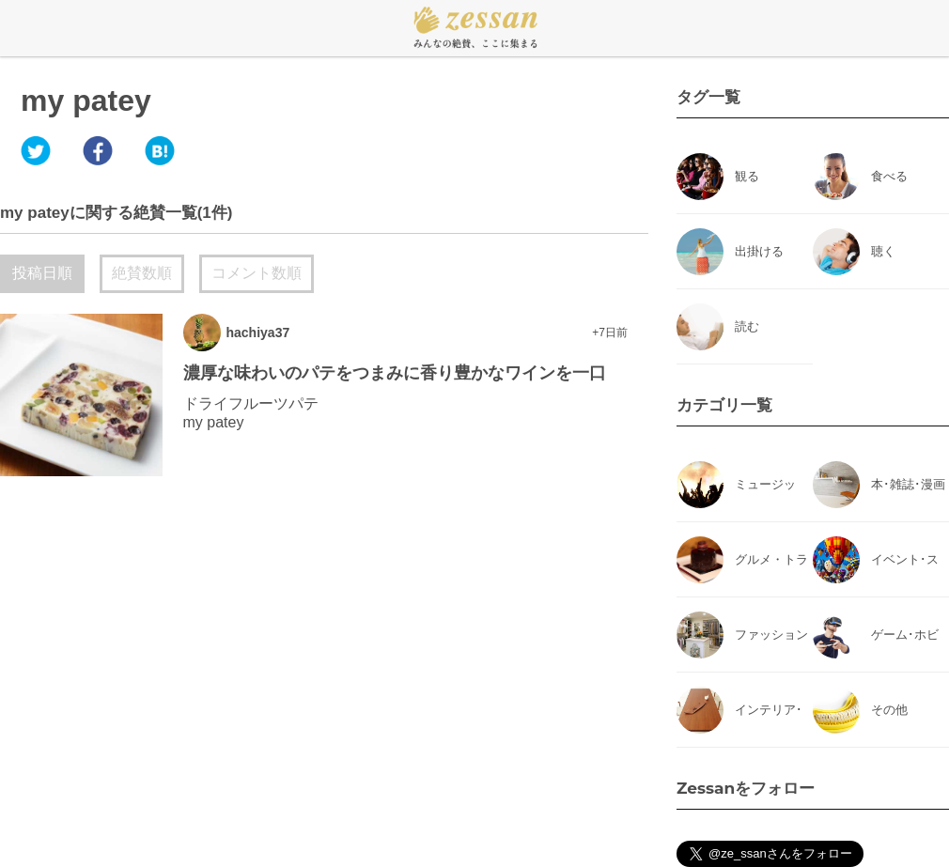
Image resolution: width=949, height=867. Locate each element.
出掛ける (759, 251)
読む (747, 326)
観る (747, 176)
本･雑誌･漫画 (908, 484)
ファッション (771, 634)
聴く (883, 251)
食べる (889, 176)
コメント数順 (256, 273)
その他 (889, 710)
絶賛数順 (142, 273)
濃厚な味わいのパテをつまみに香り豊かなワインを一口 (394, 373)
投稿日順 (42, 273)
